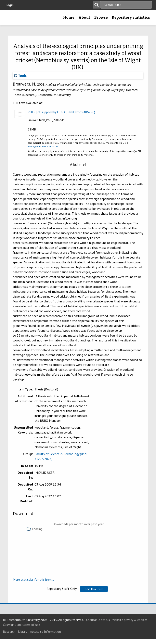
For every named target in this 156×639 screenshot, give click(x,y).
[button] (94, 589)
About (84, 17)
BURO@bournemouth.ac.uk (43, 146)
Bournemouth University (9, 19)
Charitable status (98, 620)
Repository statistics (131, 17)
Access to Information (45, 631)
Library (22, 631)
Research (9, 631)
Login (10, 5)
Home (68, 17)
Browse (101, 17)
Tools (20, 75)
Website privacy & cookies (129, 620)
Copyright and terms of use (21, 625)
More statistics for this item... (33, 579)
